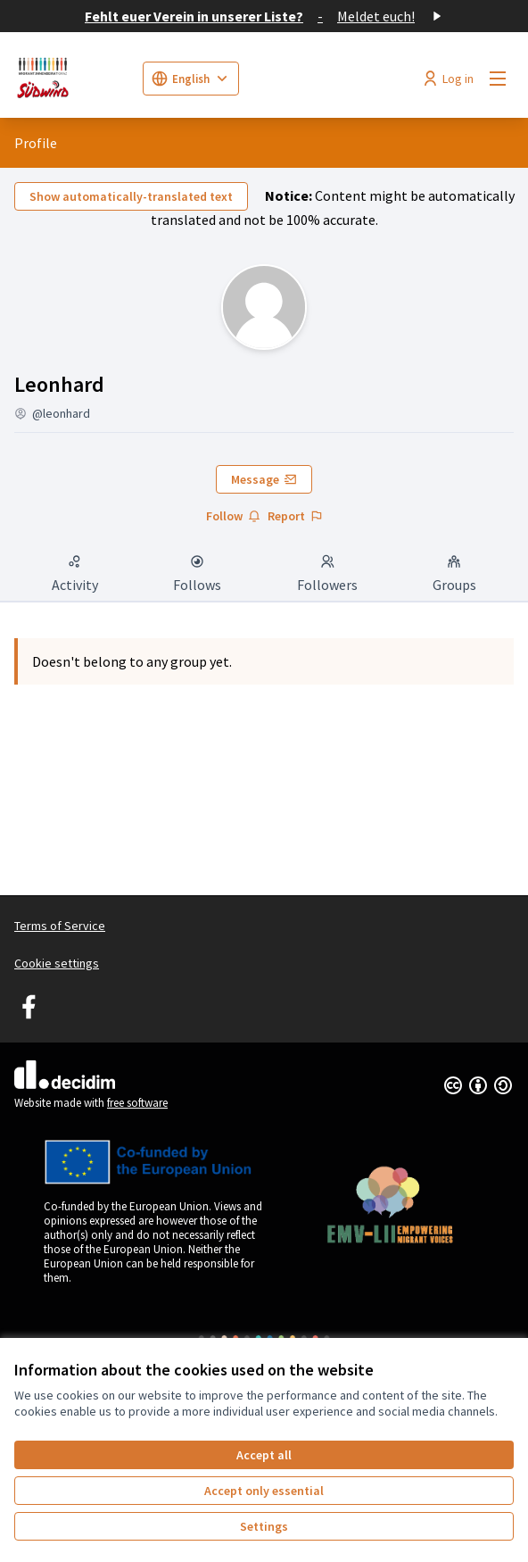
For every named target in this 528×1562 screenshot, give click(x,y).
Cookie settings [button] (56, 963)
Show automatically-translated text (131, 196)
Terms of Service (59, 926)
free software (137, 1102)
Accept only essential (264, 1491)
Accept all (264, 1455)
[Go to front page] (71, 78)
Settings (264, 1526)
